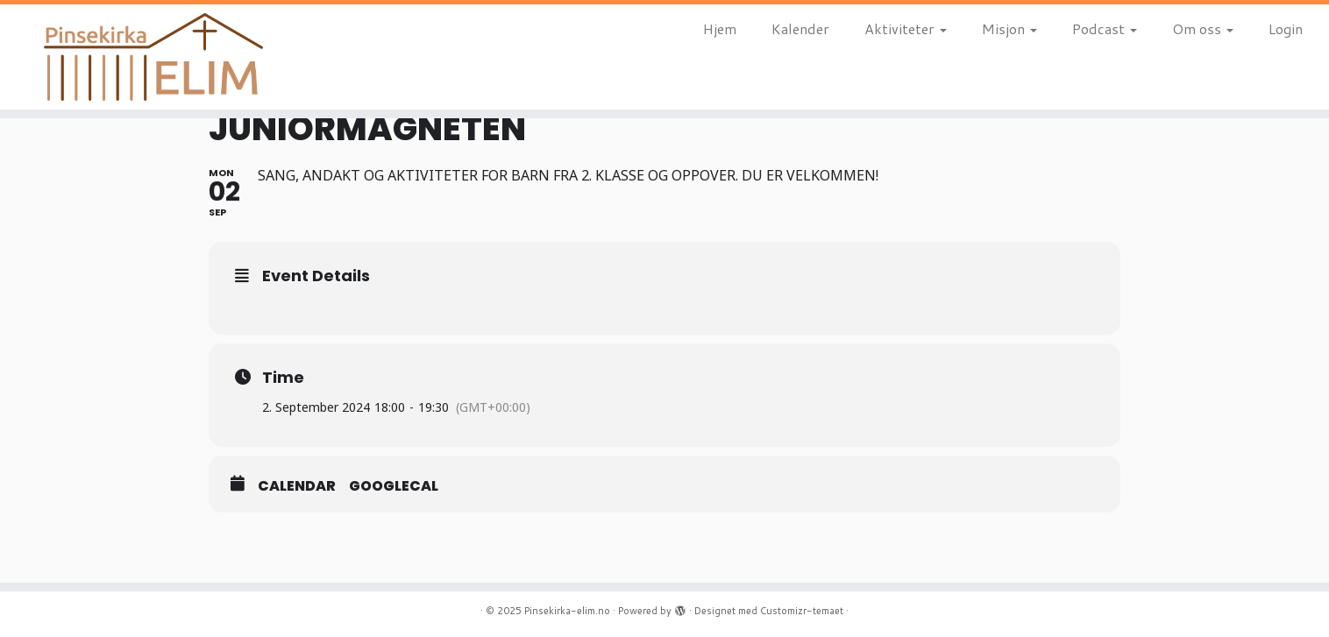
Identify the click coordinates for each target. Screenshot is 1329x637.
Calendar (297, 486)
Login (1286, 28)
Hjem (719, 28)
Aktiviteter (905, 28)
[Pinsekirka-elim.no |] (153, 57)
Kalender (800, 28)
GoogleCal (393, 486)
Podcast (1104, 28)
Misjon (1009, 28)
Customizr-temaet (801, 611)
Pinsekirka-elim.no (567, 611)
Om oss (1202, 28)
